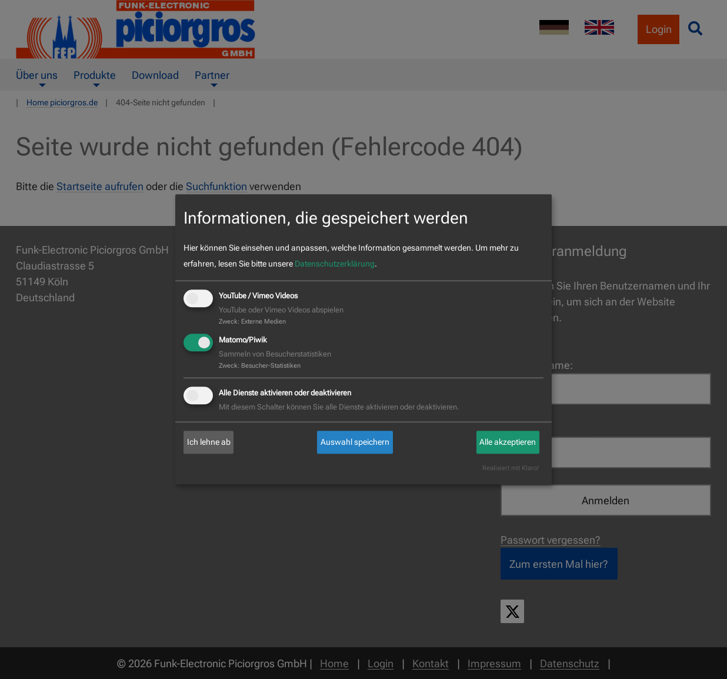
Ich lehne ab (209, 442)
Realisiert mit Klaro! (510, 468)
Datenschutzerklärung (335, 263)
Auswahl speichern (355, 442)
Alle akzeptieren (507, 442)
